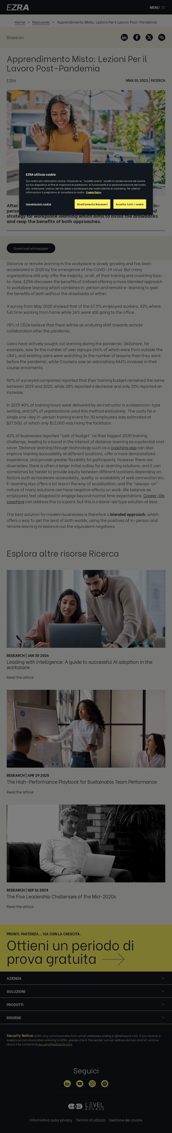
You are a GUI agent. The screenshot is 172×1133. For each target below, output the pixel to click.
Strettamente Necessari (92, 204)
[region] (86, 189)
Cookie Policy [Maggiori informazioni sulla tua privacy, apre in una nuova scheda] (93, 192)
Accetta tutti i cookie (130, 204)
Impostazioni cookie (38, 204)
